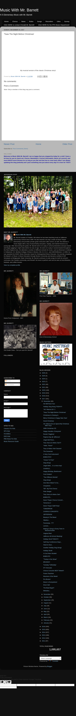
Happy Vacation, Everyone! (52, 431)
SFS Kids (7, 431)
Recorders (49, 21)
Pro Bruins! (47, 579)
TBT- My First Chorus (50, 488)
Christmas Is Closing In (50, 415)
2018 (44, 396)
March (46, 617)
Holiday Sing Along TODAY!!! (52, 406)
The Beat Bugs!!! (48, 588)
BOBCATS (46, 556)
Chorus (15, 21)
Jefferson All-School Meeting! (52, 536)
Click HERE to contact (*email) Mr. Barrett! (19, 25)
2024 (44, 379)
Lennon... (46, 526)
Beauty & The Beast (49, 517)
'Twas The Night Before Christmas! (54, 412)
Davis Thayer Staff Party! (51, 506)
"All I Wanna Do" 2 (49, 409)
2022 (44, 384)
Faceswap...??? (48, 523)
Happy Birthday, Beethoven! (52, 471)
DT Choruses (47, 568)
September (47, 600)
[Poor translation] (7, 682)
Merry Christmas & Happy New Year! (55, 418)
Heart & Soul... (48, 545)
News (23, 21)
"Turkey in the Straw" (50, 559)
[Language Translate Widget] (50, 658)
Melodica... (46, 590)
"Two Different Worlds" (50, 477)
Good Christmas (48, 421)
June (45, 608)
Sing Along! (47, 463)
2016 (44, 626)
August (46, 603)
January (46, 623)
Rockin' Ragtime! (48, 434)
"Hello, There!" (48, 445)
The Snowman (48, 451)
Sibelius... (46, 520)
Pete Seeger (47, 491)
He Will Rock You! (49, 404)
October (46, 597)
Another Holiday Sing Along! (52, 547)
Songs (39, 21)
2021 (44, 387)
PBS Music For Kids (10, 439)
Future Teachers (48, 573)
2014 (44, 632)
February (47, 620)
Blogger (49, 666)
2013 (44, 635)
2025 (44, 376)
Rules (31, 21)
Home (6, 21)
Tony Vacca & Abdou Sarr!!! (52, 443)
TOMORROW (47, 508)
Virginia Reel (47, 533)
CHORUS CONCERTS (50, 511)
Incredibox (7, 434)
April (45, 614)
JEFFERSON (47, 514)
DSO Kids (7, 436)
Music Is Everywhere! (50, 582)
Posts (8, 381)
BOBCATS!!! (47, 457)
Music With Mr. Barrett (19, 10)
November (47, 594)
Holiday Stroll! (47, 550)
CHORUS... (47, 468)
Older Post (67, 144)
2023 (44, 381)
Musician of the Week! (50, 576)
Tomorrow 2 (47, 503)
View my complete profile (12, 265)
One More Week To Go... (51, 483)
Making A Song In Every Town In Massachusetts (53, 529)
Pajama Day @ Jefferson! (51, 437)
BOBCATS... (47, 497)
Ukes (58, 21)
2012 (44, 638)
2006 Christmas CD (49, 428)
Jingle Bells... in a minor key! (52, 465)
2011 (44, 641)
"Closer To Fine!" (48, 460)
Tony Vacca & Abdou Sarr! (51, 494)
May (45, 611)
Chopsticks (46, 486)
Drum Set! (46, 585)
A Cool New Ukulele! (50, 553)
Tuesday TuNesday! (49, 565)
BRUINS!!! (46, 562)
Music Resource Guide (11, 441)
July (45, 606)
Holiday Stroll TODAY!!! (51, 539)
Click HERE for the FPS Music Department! (53, 25)
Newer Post (9, 144)
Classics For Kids (9, 428)
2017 (44, 399)
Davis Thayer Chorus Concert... (53, 500)
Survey (66, 21)
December (47, 401)
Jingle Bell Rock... (49, 440)
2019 (44, 393)
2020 (44, 390)
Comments (9, 384)
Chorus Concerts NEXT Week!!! (53, 570)
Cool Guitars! (47, 474)
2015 (44, 629)
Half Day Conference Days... (52, 542)
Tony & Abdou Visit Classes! (52, 448)
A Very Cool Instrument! (51, 454)
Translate (53, 661)
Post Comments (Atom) (20, 148)
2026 (44, 373)
